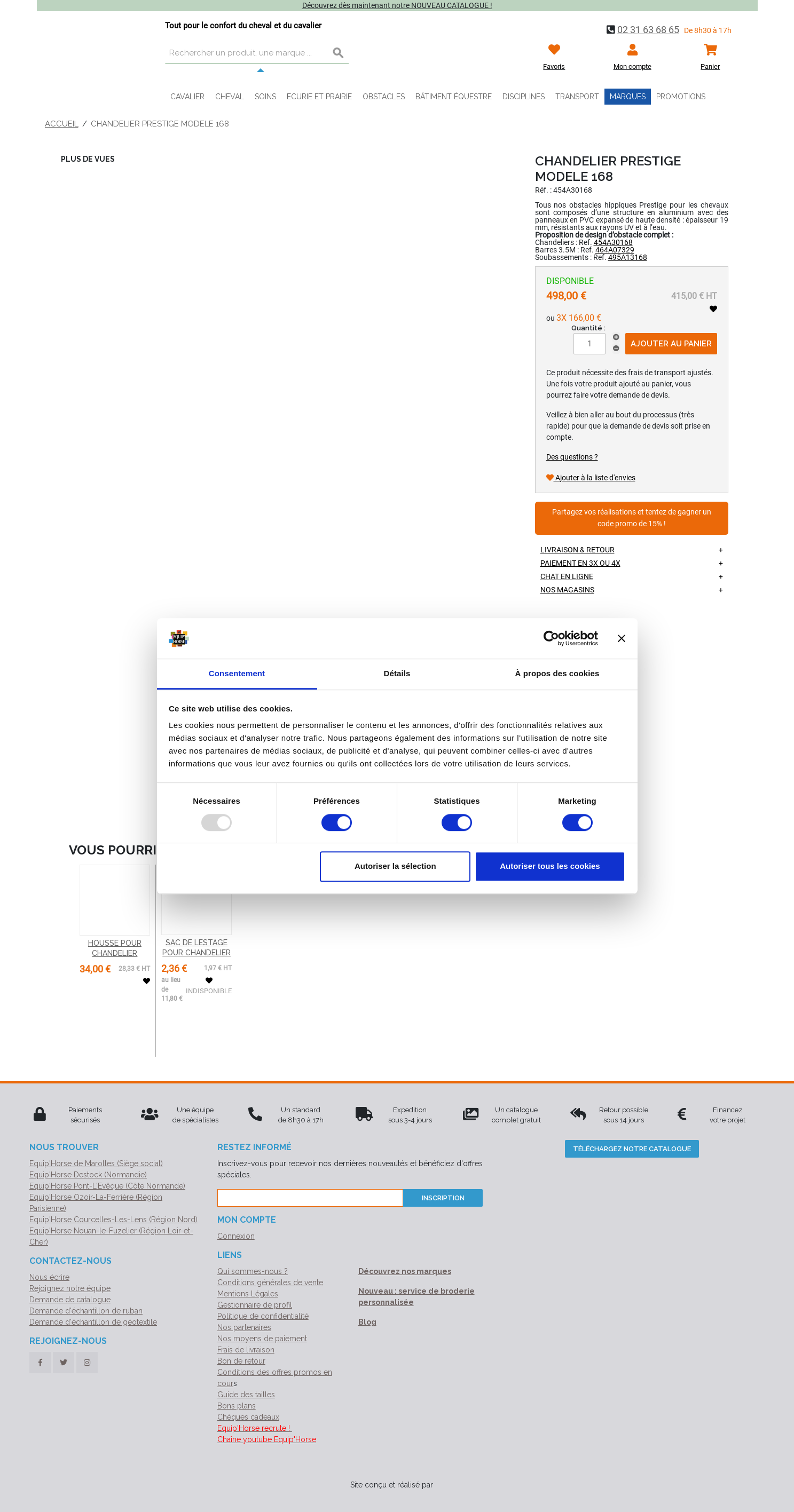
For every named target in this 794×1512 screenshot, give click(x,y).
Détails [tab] (397, 673)
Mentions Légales (247, 1293)
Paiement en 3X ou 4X (580, 563)
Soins (265, 96)
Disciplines (523, 96)
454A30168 (613, 242)
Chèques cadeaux (248, 1417)
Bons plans (236, 1406)
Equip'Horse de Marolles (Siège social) (96, 1163)
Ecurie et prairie (319, 96)
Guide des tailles (246, 1394)
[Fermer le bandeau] (621, 638)
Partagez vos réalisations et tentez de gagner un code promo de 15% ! (631, 518)
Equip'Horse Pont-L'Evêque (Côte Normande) (107, 1186)
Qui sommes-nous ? (252, 1271)
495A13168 (627, 257)
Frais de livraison (245, 1349)
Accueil (61, 124)
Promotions (680, 96)
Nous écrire (49, 1277)
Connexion (236, 1236)
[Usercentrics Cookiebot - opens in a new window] (551, 638)
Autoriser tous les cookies (550, 865)
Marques (628, 96)
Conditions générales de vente (270, 1282)
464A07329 (614, 250)
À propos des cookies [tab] (557, 673)
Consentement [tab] (237, 673)
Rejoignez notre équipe (70, 1288)
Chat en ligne (566, 576)
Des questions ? (572, 457)
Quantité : (588, 328)
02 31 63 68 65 (648, 29)
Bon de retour (241, 1361)
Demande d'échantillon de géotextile (93, 1322)
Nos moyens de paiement (262, 1338)
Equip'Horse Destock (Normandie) (88, 1174)
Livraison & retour (577, 549)
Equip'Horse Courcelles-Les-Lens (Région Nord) (113, 1219)
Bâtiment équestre (453, 96)
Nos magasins (567, 589)
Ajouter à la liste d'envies (590, 477)
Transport (577, 96)
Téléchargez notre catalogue (632, 1149)
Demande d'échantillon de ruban (86, 1311)
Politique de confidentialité (263, 1316)
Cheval (229, 96)
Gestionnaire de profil (254, 1305)
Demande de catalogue (70, 1299)
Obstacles (384, 96)
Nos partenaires (244, 1327)
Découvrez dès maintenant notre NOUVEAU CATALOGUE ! (397, 5)
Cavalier (187, 96)
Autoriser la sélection (395, 865)
